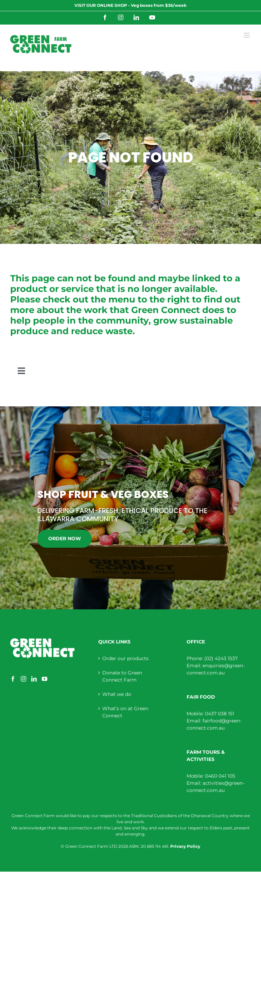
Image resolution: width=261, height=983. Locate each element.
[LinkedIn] (34, 679)
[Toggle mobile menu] (247, 35)
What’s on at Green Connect (125, 712)
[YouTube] (44, 679)
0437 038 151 (219, 714)
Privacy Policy (185, 846)
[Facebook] (13, 679)
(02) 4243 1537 (221, 658)
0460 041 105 (220, 776)
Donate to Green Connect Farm (122, 676)
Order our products (125, 658)
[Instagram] (23, 679)
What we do (116, 694)
